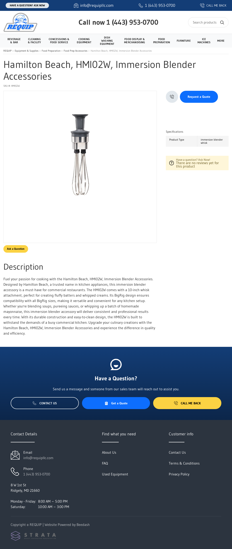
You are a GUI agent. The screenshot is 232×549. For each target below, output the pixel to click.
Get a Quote (116, 403)
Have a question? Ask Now (27, 5)
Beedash (83, 524)
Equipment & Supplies (27, 50)
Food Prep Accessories (75, 50)
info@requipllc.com (38, 458)
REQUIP (7, 50)
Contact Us (45, 403)
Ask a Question (15, 248)
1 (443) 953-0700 (132, 22)
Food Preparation (51, 50)
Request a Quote (199, 97)
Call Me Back (187, 403)
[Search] (208, 22)
